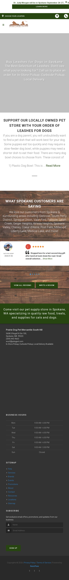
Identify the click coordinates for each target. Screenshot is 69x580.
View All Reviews (22, 285)
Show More (47, 259)
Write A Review (46, 285)
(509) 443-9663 (12, 339)
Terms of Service (44, 563)
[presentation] (20, 537)
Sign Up (13, 548)
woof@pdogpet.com (14, 341)
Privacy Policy (29, 563)
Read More (53, 165)
